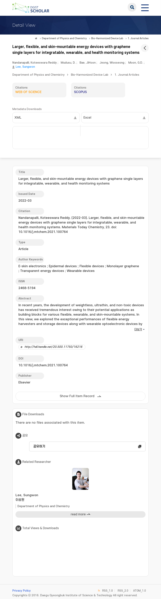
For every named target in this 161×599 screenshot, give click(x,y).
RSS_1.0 (107, 590)
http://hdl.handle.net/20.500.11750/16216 (53, 347)
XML (17, 117)
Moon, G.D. (135, 62)
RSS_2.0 (123, 590)
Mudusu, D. (68, 62)
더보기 (138, 329)
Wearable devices (81, 271)
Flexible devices (92, 266)
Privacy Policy (21, 590)
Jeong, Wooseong (111, 62)
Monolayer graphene (123, 266)
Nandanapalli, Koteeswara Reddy (34, 62)
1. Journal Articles (138, 38)
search (132, 7)
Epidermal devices (63, 266)
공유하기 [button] (39, 446)
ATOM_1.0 (139, 590)
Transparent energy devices (42, 271)
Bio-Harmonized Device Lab (107, 38)
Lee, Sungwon (25, 66)
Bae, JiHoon (88, 62)
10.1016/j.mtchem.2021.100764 (43, 365)
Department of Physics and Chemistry (64, 38)
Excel (87, 117)
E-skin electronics (32, 266)
